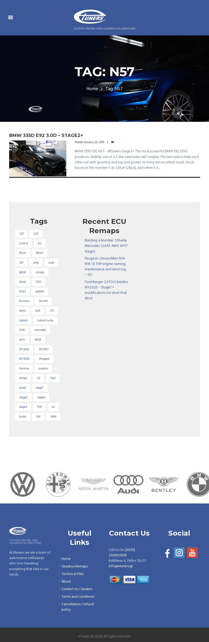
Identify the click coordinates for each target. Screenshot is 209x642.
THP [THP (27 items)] (39, 407)
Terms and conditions (77, 597)
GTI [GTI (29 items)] (52, 310)
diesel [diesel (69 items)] (22, 282)
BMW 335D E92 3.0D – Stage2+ (46, 135)
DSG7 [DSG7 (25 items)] (22, 291)
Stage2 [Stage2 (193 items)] (23, 397)
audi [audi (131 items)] (51, 262)
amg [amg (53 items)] (36, 262)
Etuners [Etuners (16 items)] (24, 301)
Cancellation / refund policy (77, 607)
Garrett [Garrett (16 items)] (43, 301)
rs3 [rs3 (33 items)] (38, 378)
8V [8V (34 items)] (40, 243)
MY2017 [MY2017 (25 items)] (44, 349)
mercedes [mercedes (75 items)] (40, 330)
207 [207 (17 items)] (21, 262)
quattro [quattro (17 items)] (43, 368)
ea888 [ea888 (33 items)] (40, 291)
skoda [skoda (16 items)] (22, 387)
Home (92, 89)
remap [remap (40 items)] (23, 378)
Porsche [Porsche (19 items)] (24, 368)
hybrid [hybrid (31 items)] (23, 320)
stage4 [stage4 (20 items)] (23, 407)
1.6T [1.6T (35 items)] (21, 233)
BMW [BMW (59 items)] (22, 272)
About (66, 581)
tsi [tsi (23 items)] (53, 407)
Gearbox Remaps (74, 566)
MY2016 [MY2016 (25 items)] (24, 349)
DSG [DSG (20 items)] (38, 282)
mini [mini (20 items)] (22, 339)
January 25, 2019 (94, 142)
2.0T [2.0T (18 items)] (35, 233)
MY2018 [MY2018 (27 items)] (24, 359)
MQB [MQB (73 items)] (38, 339)
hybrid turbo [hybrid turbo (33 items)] (45, 320)
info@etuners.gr (121, 566)
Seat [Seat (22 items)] (53, 378)
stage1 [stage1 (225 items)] (39, 387)
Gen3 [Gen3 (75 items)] (22, 310)
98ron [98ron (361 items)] (39, 253)
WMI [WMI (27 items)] (53, 416)
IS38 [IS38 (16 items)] (22, 330)
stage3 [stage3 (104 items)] (41, 397)
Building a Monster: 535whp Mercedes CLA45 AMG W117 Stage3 (106, 246)
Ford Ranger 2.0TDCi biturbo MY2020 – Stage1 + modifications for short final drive (106, 290)
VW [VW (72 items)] (38, 416)
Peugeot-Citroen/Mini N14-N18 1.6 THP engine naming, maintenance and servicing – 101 (105, 267)
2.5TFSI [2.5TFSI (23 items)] (23, 243)
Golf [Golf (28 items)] (37, 310)
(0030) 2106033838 (122, 552)
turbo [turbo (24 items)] (22, 416)
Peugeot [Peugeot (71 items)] (44, 359)
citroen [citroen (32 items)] (40, 272)
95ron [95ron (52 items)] (22, 253)
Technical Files (72, 574)
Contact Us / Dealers (76, 589)
